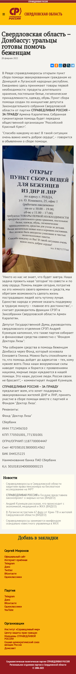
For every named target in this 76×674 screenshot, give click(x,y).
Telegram (9, 563)
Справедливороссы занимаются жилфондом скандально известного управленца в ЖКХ (32, 522)
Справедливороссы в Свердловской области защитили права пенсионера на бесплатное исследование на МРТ (32, 486)
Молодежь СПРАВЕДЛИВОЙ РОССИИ (20, 637)
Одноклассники (13, 577)
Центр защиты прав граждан (20, 632)
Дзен (7, 567)
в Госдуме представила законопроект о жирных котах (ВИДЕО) (35, 497)
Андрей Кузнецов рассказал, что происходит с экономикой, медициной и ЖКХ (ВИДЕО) (33, 505)
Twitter (8, 570)
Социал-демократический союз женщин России (21, 643)
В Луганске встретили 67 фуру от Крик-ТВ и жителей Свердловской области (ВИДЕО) (37, 514)
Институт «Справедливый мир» (22, 629)
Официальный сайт (14, 556)
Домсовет (10, 648)
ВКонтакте (10, 573)
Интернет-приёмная (15, 560)
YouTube (8, 610)
